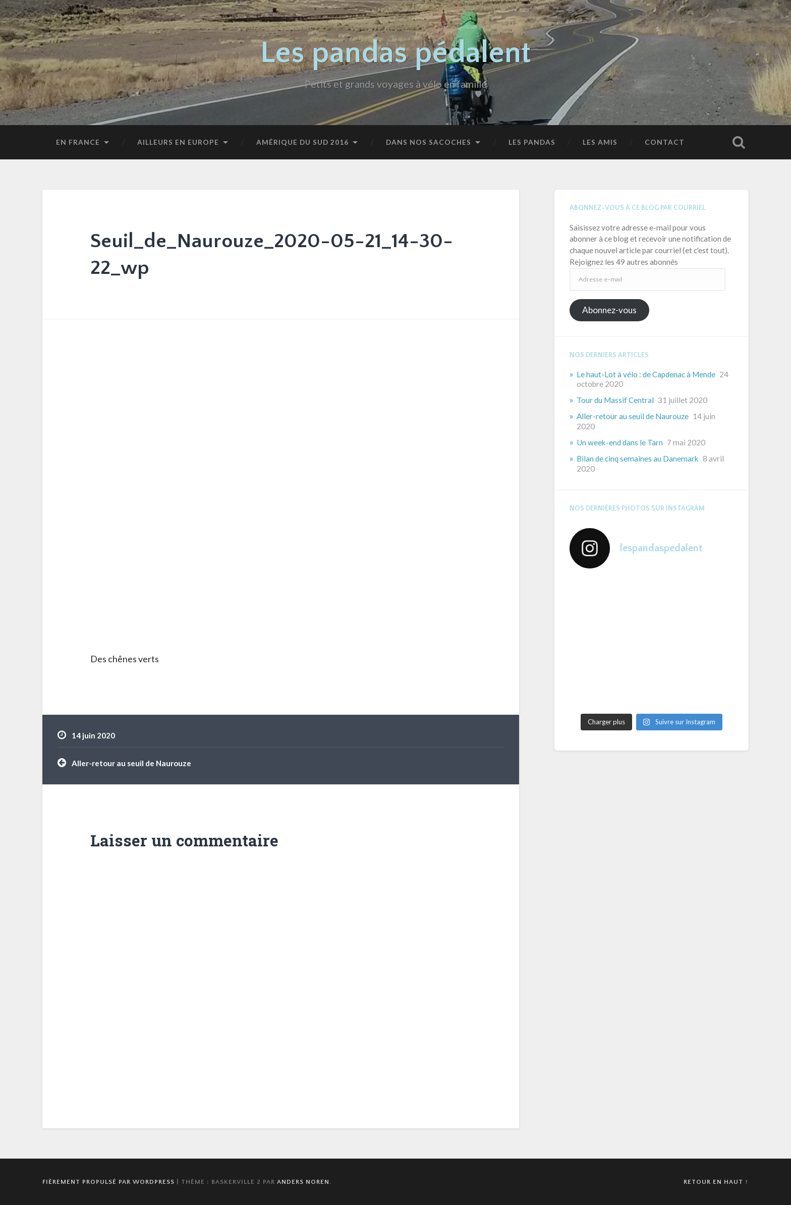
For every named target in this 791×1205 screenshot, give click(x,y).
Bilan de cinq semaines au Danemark (638, 458)
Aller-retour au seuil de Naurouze (131, 763)
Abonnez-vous (609, 310)
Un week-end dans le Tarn (620, 442)
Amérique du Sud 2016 (302, 142)
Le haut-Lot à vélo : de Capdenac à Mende (646, 374)
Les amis (600, 142)
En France (78, 142)
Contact (665, 142)
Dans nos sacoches (428, 142)
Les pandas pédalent (395, 53)
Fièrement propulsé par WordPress (108, 1181)
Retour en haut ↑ (716, 1181)
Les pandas (531, 142)
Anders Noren (303, 1181)
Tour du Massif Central (615, 400)
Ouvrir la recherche (738, 142)
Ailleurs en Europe (178, 142)
